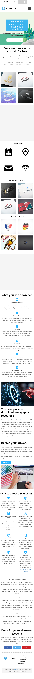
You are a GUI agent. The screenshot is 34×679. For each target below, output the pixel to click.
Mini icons (18, 64)
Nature (22, 67)
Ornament (28, 62)
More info (5, 462)
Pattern (11, 64)
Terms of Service (24, 659)
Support (22, 656)
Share (8, 647)
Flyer (5, 64)
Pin (26, 647)
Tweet (17, 647)
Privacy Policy (23, 658)
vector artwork (22, 419)
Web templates (13, 67)
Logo (4, 62)
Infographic (26, 64)
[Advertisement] (16, 122)
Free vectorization (11, 2)
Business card (19, 62)
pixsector (16, 669)
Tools (4, 2)
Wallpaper (10, 62)
